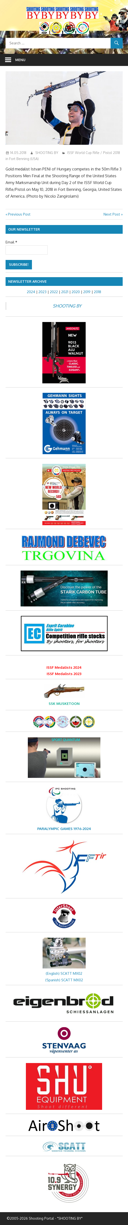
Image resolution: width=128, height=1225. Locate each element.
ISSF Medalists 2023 (64, 673)
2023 (42, 292)
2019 (86, 292)
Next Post (112, 214)
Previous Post (19, 214)
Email (11, 242)
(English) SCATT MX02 (64, 973)
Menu (20, 60)
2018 (97, 292)
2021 (64, 292)
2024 (31, 292)
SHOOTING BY (46, 153)
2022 (54, 292)
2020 (76, 292)
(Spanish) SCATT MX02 (64, 980)
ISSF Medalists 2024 (64, 667)
